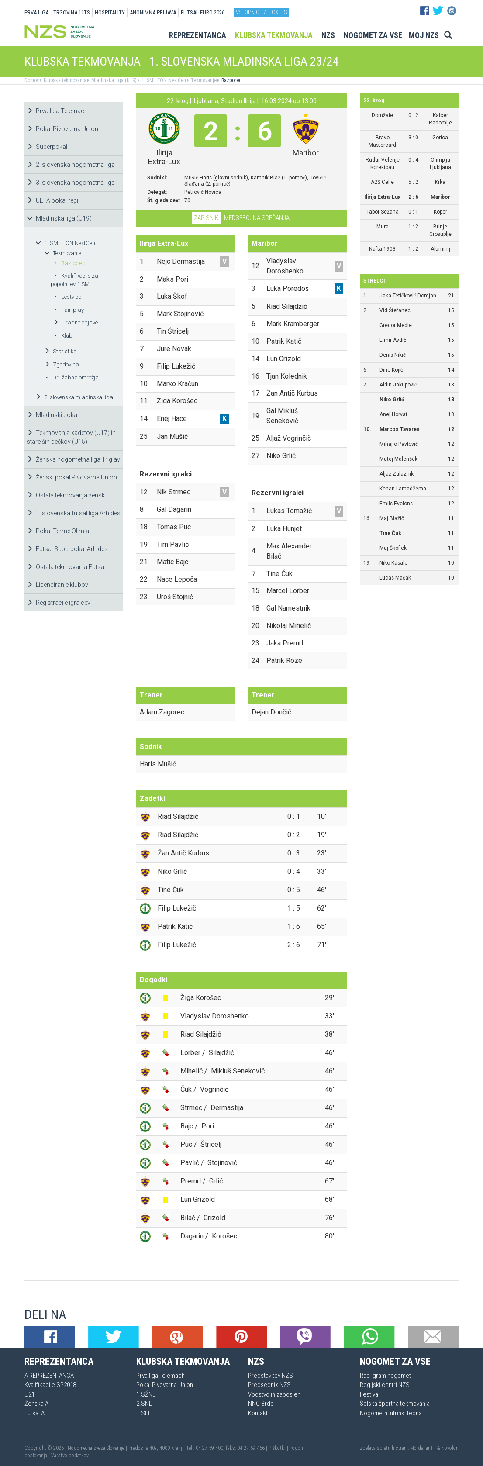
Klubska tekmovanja (274, 35)
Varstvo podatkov (70, 1455)
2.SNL (144, 1403)
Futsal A (34, 1413)
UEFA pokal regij (53, 200)
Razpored (231, 80)
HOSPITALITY (110, 12)
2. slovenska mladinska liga (74, 397)
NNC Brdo (261, 1403)
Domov (31, 80)
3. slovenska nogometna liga (71, 182)
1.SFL (143, 1413)
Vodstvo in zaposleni (275, 1394)
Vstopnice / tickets (261, 12)
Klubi (64, 335)
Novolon (450, 1448)
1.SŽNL (145, 1394)
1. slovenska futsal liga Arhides (74, 513)
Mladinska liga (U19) (113, 80)
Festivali (370, 1394)
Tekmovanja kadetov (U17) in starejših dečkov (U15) (71, 437)
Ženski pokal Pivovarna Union (72, 477)
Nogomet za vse (373, 35)
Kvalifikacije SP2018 (50, 1385)
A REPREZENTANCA (49, 1376)
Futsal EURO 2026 (202, 12)
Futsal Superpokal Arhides (67, 548)
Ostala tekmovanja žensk (66, 495)
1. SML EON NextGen (163, 80)
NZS (328, 35)
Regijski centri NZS (385, 1385)
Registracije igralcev (58, 602)
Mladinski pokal (53, 414)
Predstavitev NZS (270, 1376)
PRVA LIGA (36, 12)
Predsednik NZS (269, 1385)
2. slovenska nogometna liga (71, 164)
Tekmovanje (203, 80)
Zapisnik (206, 218)
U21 (29, 1394)
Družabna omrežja (72, 377)
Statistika (60, 351)
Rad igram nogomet (385, 1376)
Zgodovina (61, 364)
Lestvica (68, 296)
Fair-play (69, 310)
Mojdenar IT (422, 1448)
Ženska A (36, 1403)
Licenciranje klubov (57, 584)
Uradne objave (75, 322)
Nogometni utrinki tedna (391, 1413)
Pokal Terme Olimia (58, 531)
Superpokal (47, 146)
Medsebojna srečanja (257, 218)
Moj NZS (424, 35)
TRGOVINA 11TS (71, 12)
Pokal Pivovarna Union (62, 128)
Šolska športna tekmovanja (395, 1403)
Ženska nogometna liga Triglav (73, 459)
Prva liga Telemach (57, 110)
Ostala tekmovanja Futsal (66, 566)
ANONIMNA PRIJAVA (153, 12)
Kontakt (258, 1413)
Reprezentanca (197, 35)
